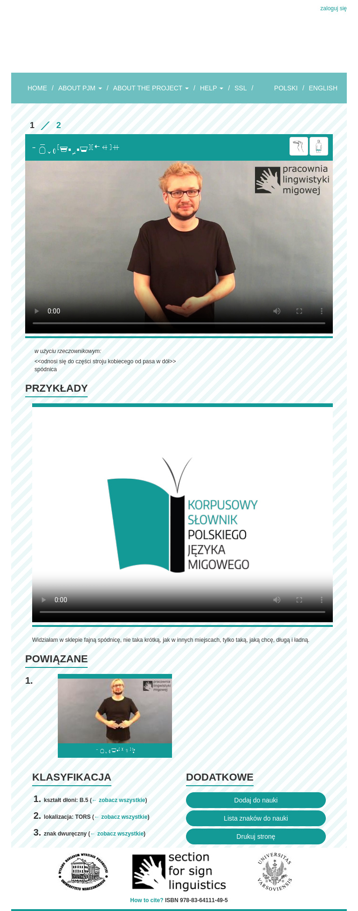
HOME (37, 88)
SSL (240, 88)
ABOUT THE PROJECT (151, 88)
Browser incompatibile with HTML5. (179, 247)
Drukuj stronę (255, 836)
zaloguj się (333, 8)
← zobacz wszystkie (118, 800)
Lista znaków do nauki (256, 818)
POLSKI (286, 88)
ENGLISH (323, 88)
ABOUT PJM (80, 88)
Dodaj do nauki (255, 800)
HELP (211, 88)
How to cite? (146, 900)
